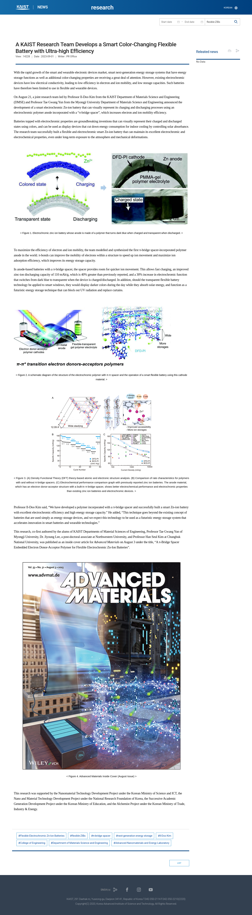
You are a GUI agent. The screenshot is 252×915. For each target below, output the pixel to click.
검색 (236, 22)
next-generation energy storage (135, 835)
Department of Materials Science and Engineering (80, 843)
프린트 (229, 50)
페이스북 (127, 890)
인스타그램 (139, 890)
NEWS (43, 7)
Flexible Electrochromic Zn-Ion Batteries (42, 835)
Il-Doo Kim (165, 835)
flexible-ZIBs (78, 835)
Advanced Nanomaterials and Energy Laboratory (142, 843)
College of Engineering (32, 843)
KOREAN (228, 7)
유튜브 (151, 890)
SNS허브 (106, 889)
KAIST (23, 8)
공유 (237, 50)
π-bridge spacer (101, 835)
